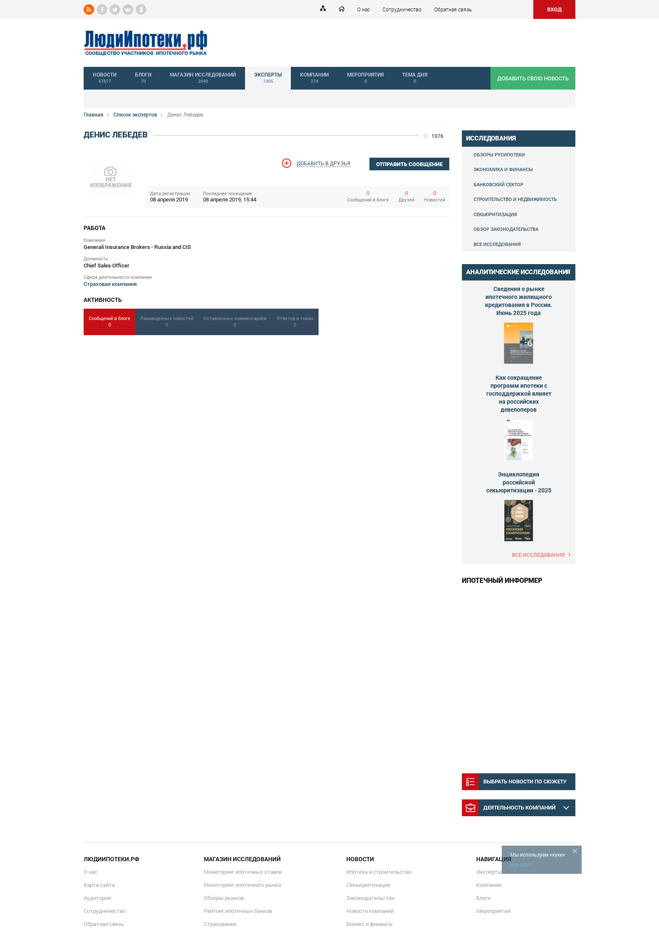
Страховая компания (110, 284)
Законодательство (370, 898)
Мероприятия (493, 911)
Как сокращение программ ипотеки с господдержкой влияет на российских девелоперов (518, 393)
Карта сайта (99, 885)
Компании (488, 885)
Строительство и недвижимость (515, 199)
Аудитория (97, 898)
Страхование (220, 924)
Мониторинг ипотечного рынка (242, 885)
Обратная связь (453, 9)
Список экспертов (135, 114)
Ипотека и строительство (378, 872)
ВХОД (554, 9)
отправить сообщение (409, 164)
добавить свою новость (533, 78)
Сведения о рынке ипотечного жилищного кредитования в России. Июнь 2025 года (518, 301)
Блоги (483, 898)
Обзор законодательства (506, 229)
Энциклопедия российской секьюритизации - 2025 (518, 482)
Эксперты (489, 872)
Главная (93, 114)
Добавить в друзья (324, 163)
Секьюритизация (495, 214)
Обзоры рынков (224, 898)
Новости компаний (370, 911)
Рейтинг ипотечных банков (238, 911)
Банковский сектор (498, 184)
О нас (363, 9)
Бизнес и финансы (369, 924)
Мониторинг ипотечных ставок (243, 872)
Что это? (520, 864)
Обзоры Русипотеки (499, 154)
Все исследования (497, 244)
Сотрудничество (402, 9)
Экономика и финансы (503, 169)
